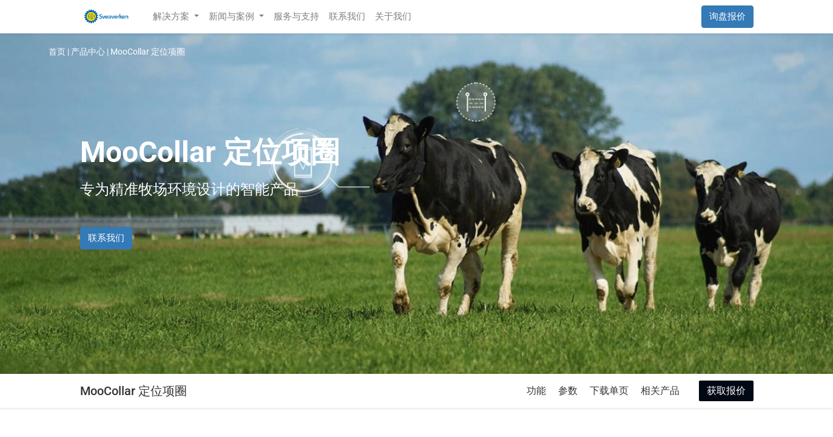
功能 (536, 390)
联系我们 (106, 237)
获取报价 (726, 390)
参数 (568, 390)
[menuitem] (296, 17)
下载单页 (609, 390)
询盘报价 (727, 16)
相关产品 (660, 390)
